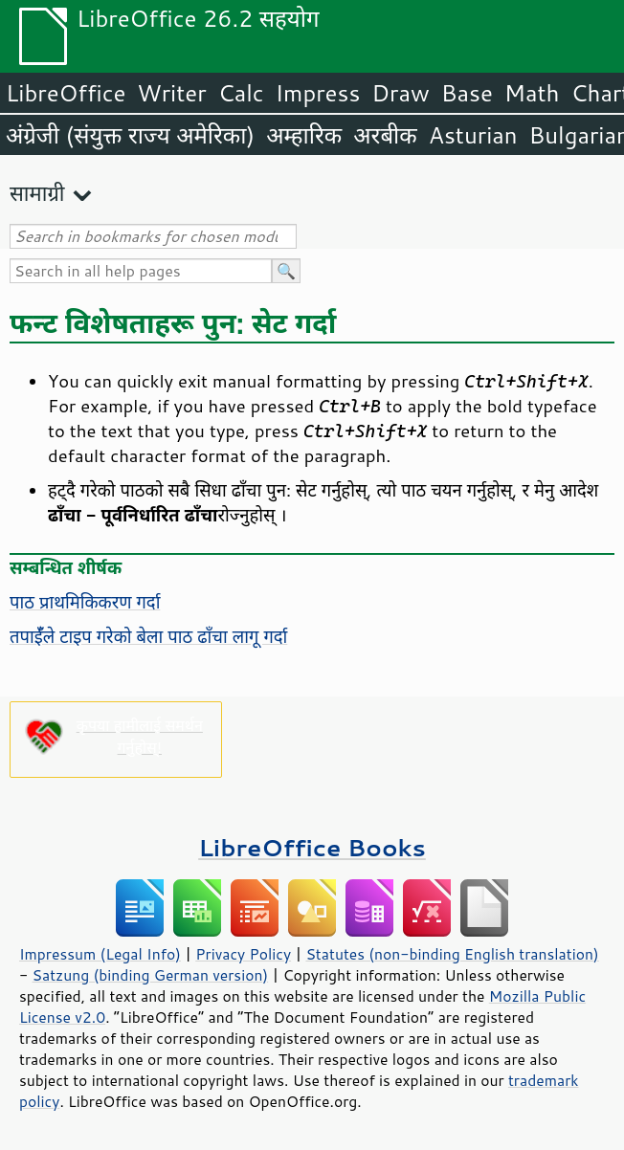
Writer (171, 93)
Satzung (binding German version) (151, 974)
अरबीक (385, 135)
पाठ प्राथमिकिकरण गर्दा (85, 601)
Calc (241, 93)
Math (532, 93)
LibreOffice (65, 93)
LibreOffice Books (312, 847)
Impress (318, 93)
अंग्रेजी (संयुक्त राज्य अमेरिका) (130, 135)
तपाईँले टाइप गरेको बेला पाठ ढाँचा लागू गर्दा (148, 636)
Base (467, 93)
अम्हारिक (304, 135)
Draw (400, 93)
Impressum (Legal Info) (100, 953)
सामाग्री (37, 193)
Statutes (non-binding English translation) (451, 953)
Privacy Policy (243, 953)
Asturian (473, 135)
